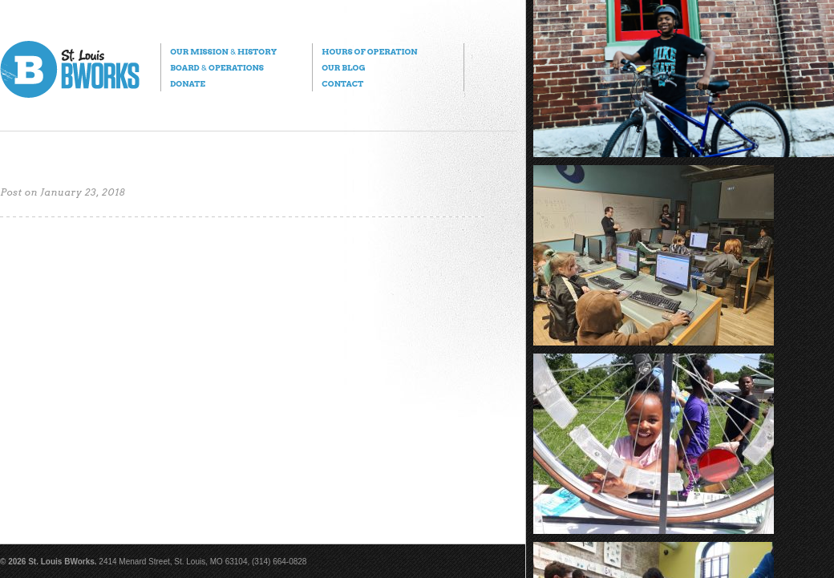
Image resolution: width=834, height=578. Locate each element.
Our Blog (343, 67)
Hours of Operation (369, 51)
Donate (187, 83)
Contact (342, 83)
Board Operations (217, 67)
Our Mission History (223, 51)
